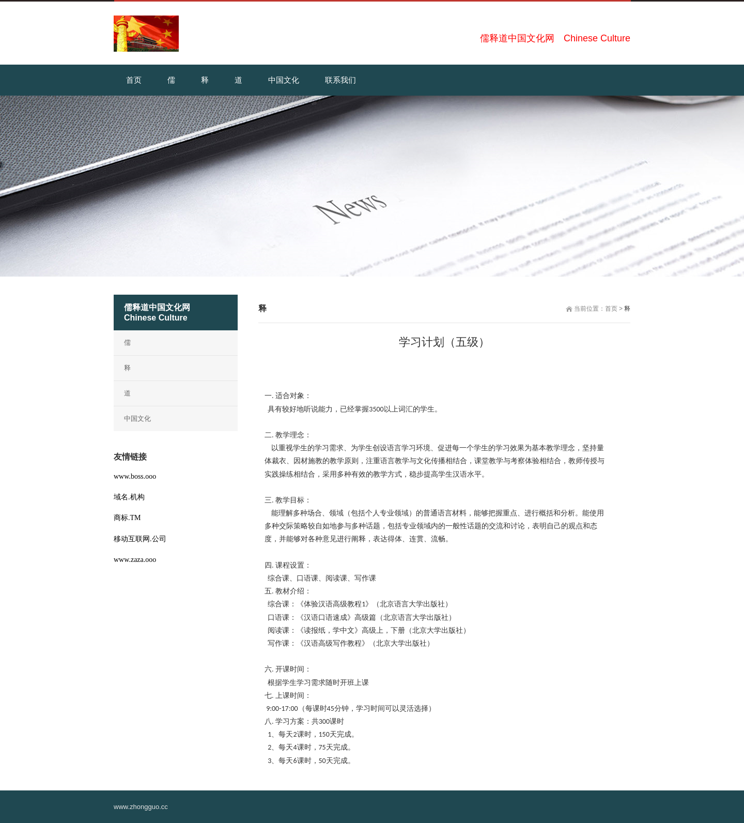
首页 (611, 308)
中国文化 (137, 418)
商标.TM (127, 518)
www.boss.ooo (135, 476)
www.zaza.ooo (135, 559)
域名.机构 (129, 497)
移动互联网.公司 (140, 539)
